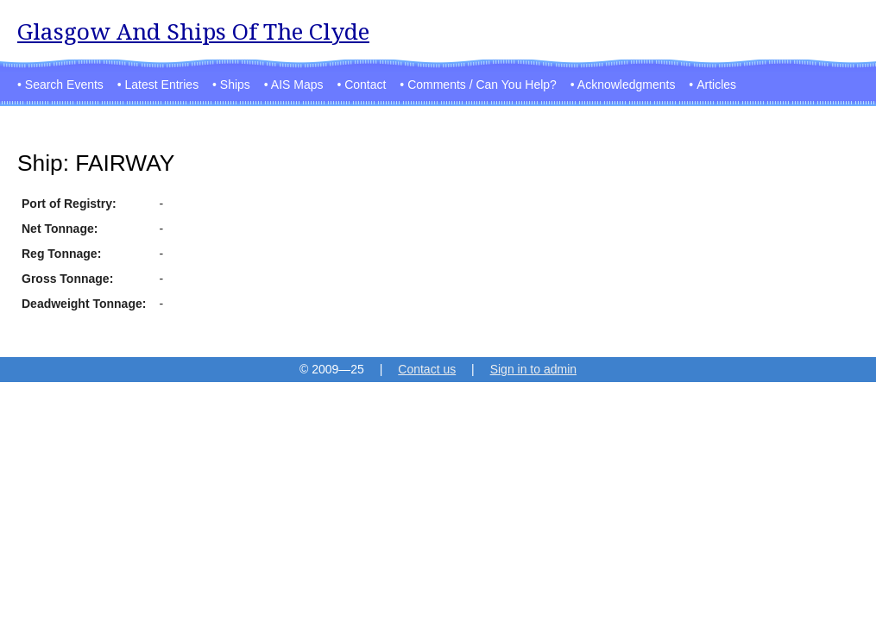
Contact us (427, 369)
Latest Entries (162, 84)
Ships (235, 84)
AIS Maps (297, 84)
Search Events (64, 84)
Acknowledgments (626, 84)
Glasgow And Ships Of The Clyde (193, 31)
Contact (365, 84)
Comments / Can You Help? (482, 84)
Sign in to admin (533, 369)
